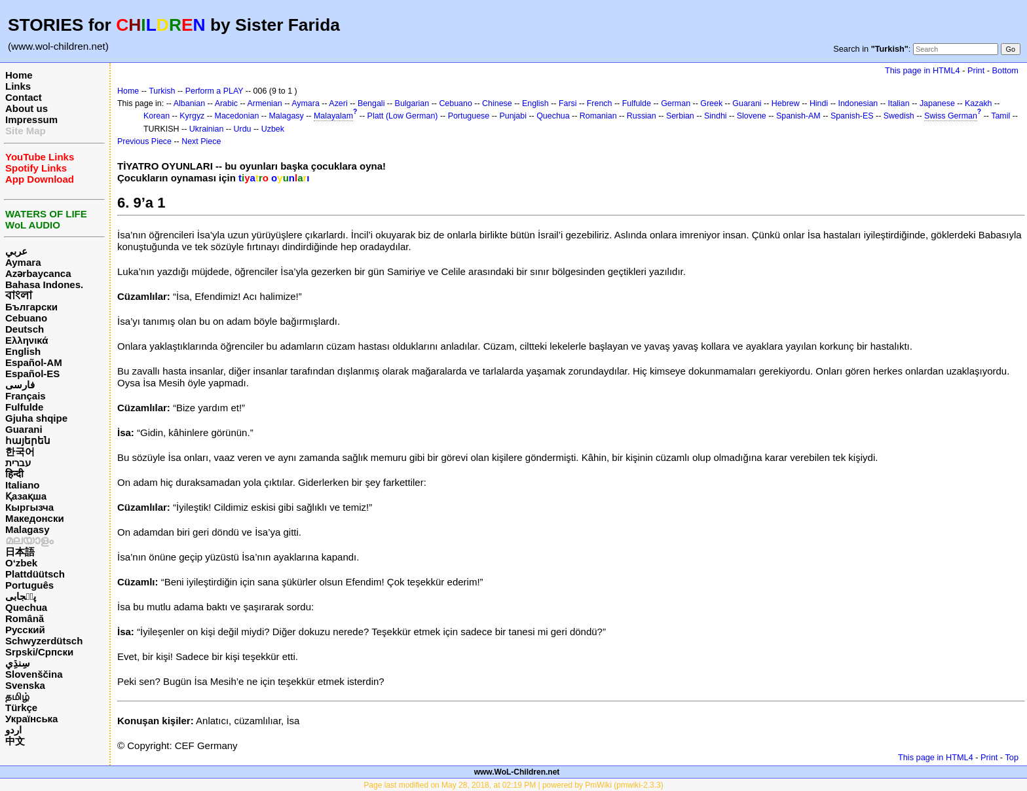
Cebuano (26, 317)
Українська (31, 718)
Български (31, 306)
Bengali (371, 103)
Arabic (226, 103)
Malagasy (27, 529)
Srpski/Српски (39, 651)
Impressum (31, 119)
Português (29, 585)
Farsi (568, 103)
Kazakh (978, 103)
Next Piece (201, 141)
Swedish (899, 115)
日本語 (20, 551)
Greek (711, 103)
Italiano (22, 484)
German (675, 103)
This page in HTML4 (922, 70)
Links (18, 86)
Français (25, 395)
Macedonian (237, 115)
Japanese (937, 103)
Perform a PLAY (214, 91)
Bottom (1005, 70)
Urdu (243, 129)
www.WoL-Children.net (517, 772)
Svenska (25, 685)
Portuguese (469, 115)
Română (24, 618)
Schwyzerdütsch (44, 640)
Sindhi (715, 115)
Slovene (751, 115)
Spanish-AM (798, 115)
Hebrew (786, 103)
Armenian (264, 103)
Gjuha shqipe (36, 418)
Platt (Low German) (402, 115)
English (23, 351)
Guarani (24, 429)
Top (1011, 757)
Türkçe (21, 707)
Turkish (162, 91)
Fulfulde (24, 407)
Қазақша (26, 496)
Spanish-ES (852, 115)
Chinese (497, 103)
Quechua (26, 607)
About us (26, 108)
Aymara (23, 262)
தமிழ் (17, 696)
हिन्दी (14, 473)
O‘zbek (21, 562)
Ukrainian (206, 129)
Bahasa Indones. (44, 284)
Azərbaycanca (38, 273)
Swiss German (950, 115)
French (599, 103)
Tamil (1000, 115)
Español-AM (33, 362)
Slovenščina (34, 674)
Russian (641, 115)
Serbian (680, 115)
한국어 (20, 451)
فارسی (20, 384)
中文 (15, 740)
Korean (156, 115)
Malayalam (333, 115)
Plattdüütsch (35, 573)
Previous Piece (144, 141)
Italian (898, 103)
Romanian (598, 115)
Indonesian (858, 103)
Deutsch (24, 329)
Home (19, 75)
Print (975, 70)
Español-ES (32, 373)
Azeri (338, 103)
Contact (23, 97)
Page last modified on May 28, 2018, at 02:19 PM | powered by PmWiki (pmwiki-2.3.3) (513, 785)
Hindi (819, 103)
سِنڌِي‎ (17, 663)
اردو (13, 729)
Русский (25, 629)
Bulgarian (412, 103)
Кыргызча (29, 507)
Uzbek (272, 129)
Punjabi (513, 115)
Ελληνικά (26, 340)
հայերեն (27, 440)
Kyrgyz (191, 115)
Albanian (189, 103)
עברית (18, 462)
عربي (16, 251)
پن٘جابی (20, 596)
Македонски (34, 518)
